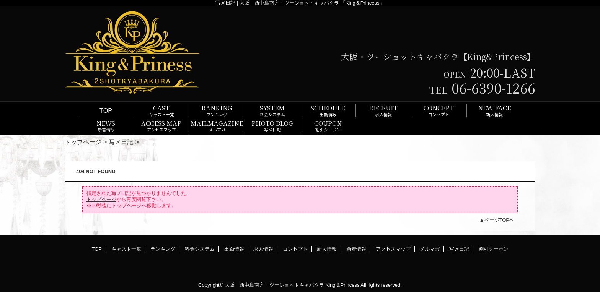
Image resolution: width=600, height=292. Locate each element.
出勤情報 (234, 249)
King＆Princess (343, 285)
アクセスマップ (393, 249)
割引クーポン (494, 249)
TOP (105, 110)
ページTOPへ (499, 220)
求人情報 (263, 249)
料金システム (200, 249)
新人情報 (327, 249)
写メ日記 (121, 141)
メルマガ (430, 249)
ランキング (162, 249)
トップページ (83, 141)
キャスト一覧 (126, 249)
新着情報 (356, 249)
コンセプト (295, 249)
